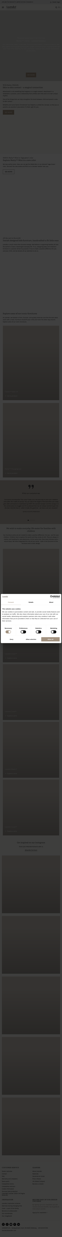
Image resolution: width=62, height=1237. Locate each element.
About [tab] (51, 602)
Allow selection (31, 639)
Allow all (50, 639)
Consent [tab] (11, 602)
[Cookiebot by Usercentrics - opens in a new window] (51, 596)
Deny (11, 639)
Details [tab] (31, 602)
